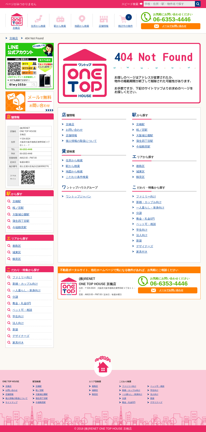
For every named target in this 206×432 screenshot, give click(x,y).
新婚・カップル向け (149, 202)
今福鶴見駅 (143, 146)
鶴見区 (140, 177)
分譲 (139, 213)
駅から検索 (60, 26)
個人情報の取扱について (81, 140)
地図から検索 (82, 26)
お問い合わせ (74, 129)
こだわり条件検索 (77, 177)
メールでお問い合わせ (174, 26)
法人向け (141, 235)
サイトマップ (11, 402)
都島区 (140, 166)
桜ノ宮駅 (141, 129)
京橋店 (16, 27)
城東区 (140, 171)
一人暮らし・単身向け (150, 207)
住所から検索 (38, 26)
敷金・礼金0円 (145, 218)
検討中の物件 (125, 26)
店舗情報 (103, 26)
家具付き (141, 251)
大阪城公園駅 (144, 135)
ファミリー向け (146, 196)
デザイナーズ (144, 246)
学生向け (141, 229)
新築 (139, 240)
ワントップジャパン (78, 196)
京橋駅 (140, 124)
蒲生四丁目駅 (144, 140)
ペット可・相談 (146, 224)
